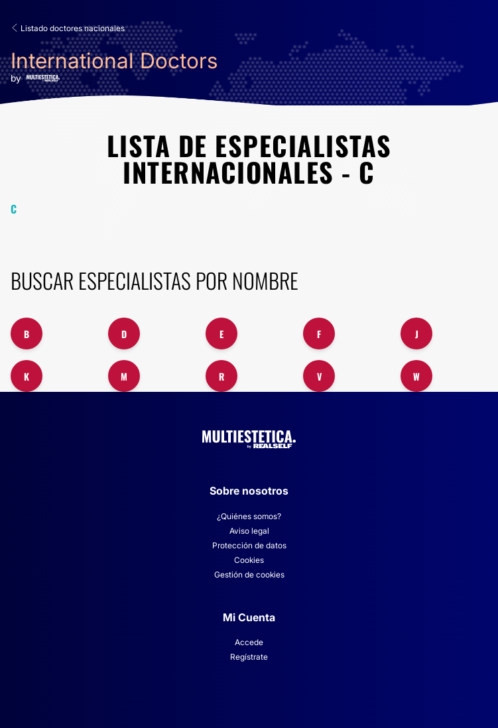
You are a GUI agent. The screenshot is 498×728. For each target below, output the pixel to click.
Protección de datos (249, 545)
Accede (249, 642)
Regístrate (249, 657)
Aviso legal (249, 531)
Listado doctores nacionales (68, 28)
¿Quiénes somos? (249, 516)
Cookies (249, 560)
